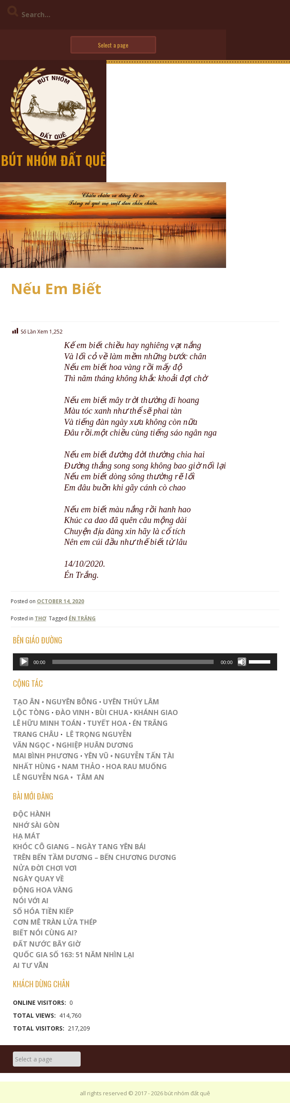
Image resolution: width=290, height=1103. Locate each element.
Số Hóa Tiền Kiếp (43, 911)
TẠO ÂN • (28, 701)
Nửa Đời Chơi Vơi (45, 868)
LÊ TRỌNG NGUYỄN (99, 734)
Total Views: (35, 1015)
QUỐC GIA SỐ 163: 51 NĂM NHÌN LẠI (73, 954)
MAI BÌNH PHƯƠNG (46, 755)
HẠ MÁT (26, 836)
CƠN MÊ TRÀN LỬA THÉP (55, 922)
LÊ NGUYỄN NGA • (43, 777)
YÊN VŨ (96, 755)
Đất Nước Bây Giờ (47, 944)
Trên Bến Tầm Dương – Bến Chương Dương (94, 857)
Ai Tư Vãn (30, 965)
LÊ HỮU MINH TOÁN (47, 723)
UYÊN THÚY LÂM (130, 701)
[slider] (133, 662)
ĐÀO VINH (72, 712)
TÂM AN (90, 777)
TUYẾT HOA (107, 723)
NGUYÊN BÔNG (71, 701)
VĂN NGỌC (32, 745)
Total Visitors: (39, 1028)
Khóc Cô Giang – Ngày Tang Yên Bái (79, 846)
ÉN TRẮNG (82, 618)
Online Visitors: (40, 1002)
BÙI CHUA (111, 712)
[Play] (24, 662)
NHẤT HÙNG (34, 766)
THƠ (40, 618)
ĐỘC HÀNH (32, 814)
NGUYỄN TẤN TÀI (144, 755)
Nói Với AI (30, 900)
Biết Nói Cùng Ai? (45, 933)
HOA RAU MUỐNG (135, 766)
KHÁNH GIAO (156, 712)
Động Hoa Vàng (43, 890)
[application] (145, 661)
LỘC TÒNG (31, 712)
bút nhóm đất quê (53, 160)
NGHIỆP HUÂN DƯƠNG (94, 745)
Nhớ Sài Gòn (36, 825)
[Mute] (242, 662)
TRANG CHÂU (36, 734)
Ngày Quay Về (38, 879)
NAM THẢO (81, 766)
